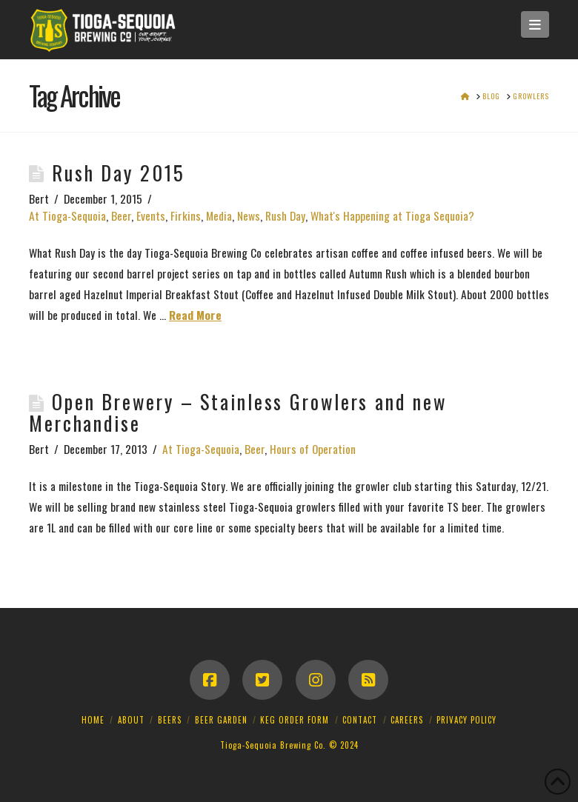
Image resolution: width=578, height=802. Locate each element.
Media (219, 215)
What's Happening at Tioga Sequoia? (392, 215)
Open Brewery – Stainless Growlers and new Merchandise (237, 412)
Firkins (185, 215)
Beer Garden (221, 720)
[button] (535, 24)
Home (93, 720)
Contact (359, 720)
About (131, 720)
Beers (170, 720)
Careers (407, 720)
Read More (195, 315)
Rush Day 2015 (118, 172)
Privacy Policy (466, 720)
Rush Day (285, 215)
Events (150, 215)
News (248, 215)
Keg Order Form (294, 720)
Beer (121, 215)
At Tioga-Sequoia (67, 215)
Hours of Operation (313, 449)
